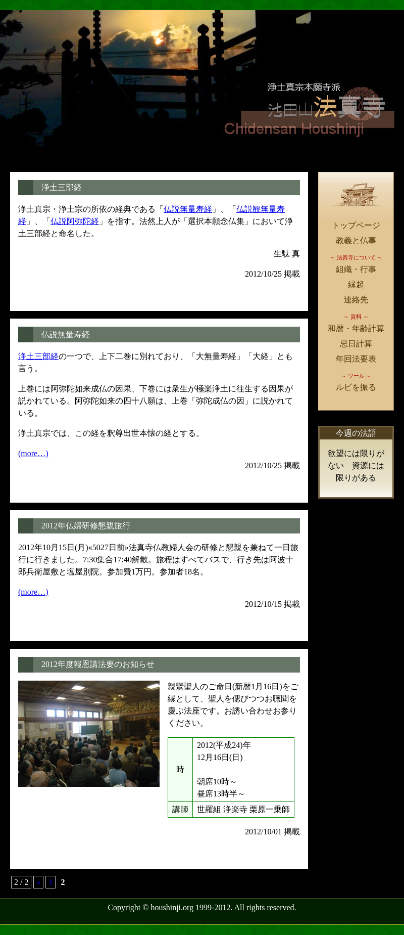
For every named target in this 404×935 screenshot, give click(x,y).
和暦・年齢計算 (356, 328)
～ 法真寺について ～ (356, 257)
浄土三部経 (61, 187)
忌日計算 (356, 343)
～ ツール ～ (356, 376)
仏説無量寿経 (188, 209)
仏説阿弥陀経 (74, 221)
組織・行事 (356, 269)
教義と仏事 (356, 240)
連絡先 (356, 299)
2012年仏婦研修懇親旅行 (85, 525)
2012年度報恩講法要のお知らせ (98, 664)
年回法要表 (356, 358)
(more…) (33, 453)
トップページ (356, 225)
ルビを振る (356, 387)
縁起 (356, 284)
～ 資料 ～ (356, 317)
